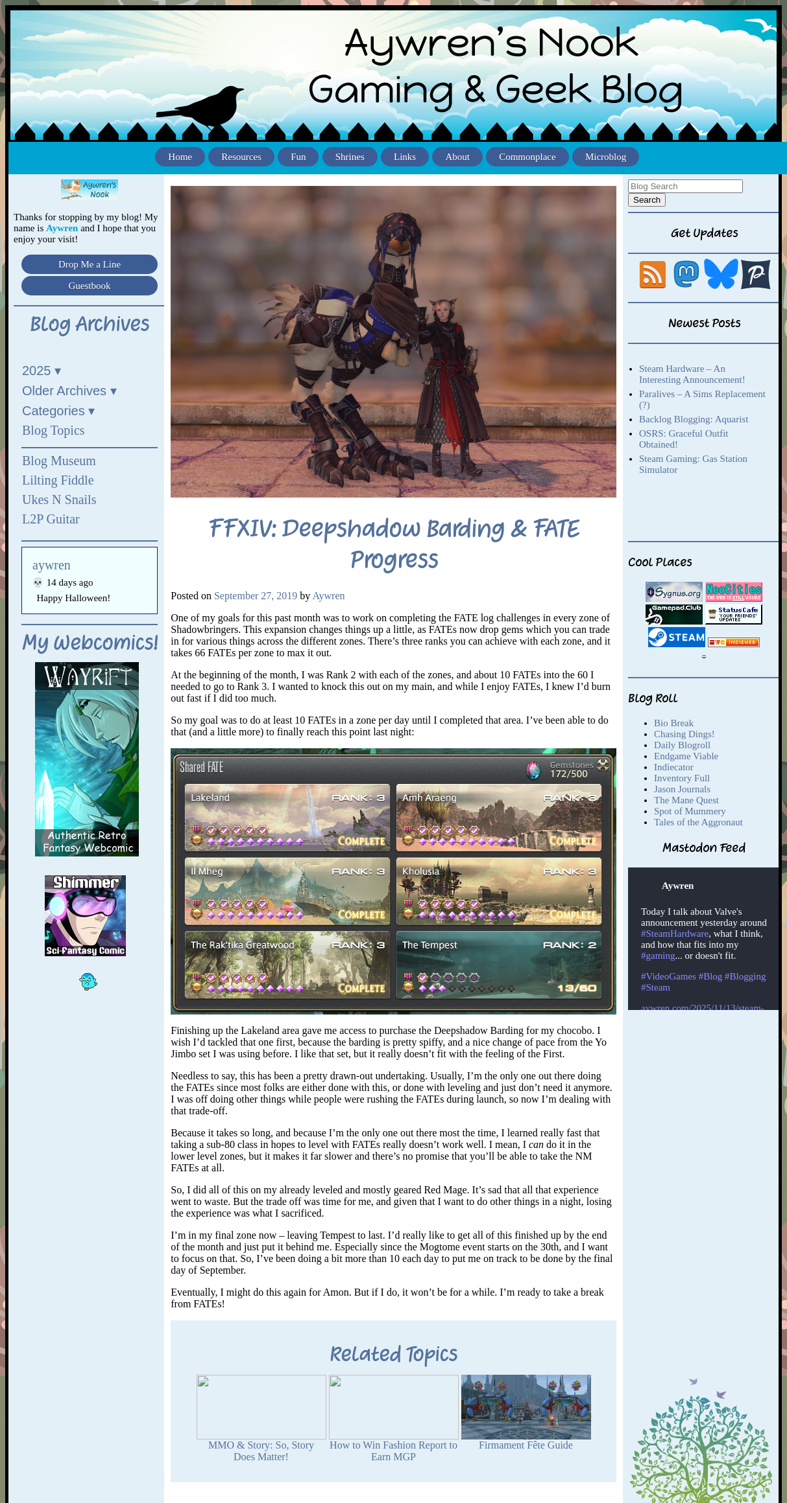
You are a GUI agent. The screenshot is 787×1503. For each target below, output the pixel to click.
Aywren (328, 595)
